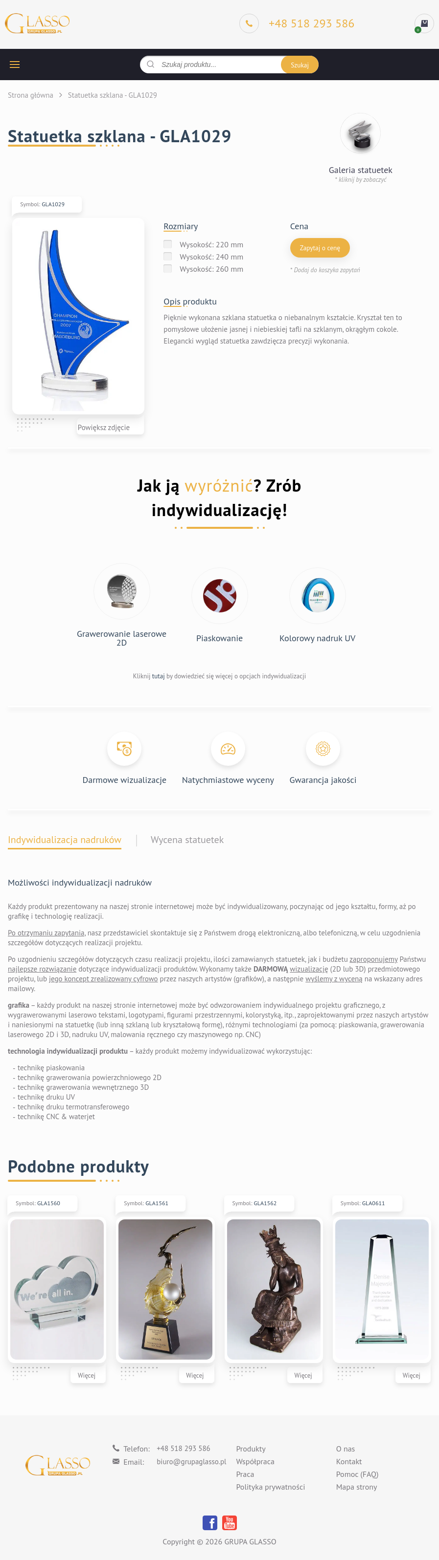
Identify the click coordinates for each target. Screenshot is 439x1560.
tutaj (158, 676)
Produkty (250, 1449)
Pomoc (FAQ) (357, 1474)
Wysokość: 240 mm (211, 256)
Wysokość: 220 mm (211, 244)
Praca (245, 1474)
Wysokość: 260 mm (211, 269)
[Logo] (37, 23)
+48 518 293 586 (183, 1448)
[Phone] (296, 23)
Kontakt (349, 1461)
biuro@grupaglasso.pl (191, 1461)
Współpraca (255, 1461)
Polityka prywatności (270, 1487)
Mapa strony (356, 1487)
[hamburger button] (14, 64)
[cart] (424, 23)
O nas (345, 1449)
